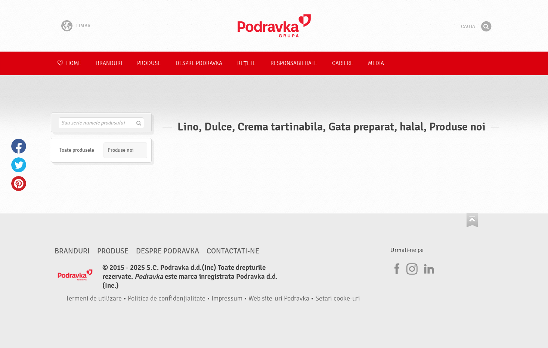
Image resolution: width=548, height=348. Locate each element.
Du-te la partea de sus (472, 220)
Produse (149, 63)
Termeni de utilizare (94, 298)
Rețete (246, 63)
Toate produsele (76, 150)
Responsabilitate (293, 63)
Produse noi (121, 150)
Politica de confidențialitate (166, 298)
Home (69, 63)
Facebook (18, 146)
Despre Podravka (199, 63)
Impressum (226, 298)
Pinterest (18, 183)
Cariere (342, 63)
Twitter (18, 164)
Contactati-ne (233, 251)
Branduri (109, 63)
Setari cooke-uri (337, 298)
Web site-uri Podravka (278, 298)
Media (376, 63)
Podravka (274, 25)
